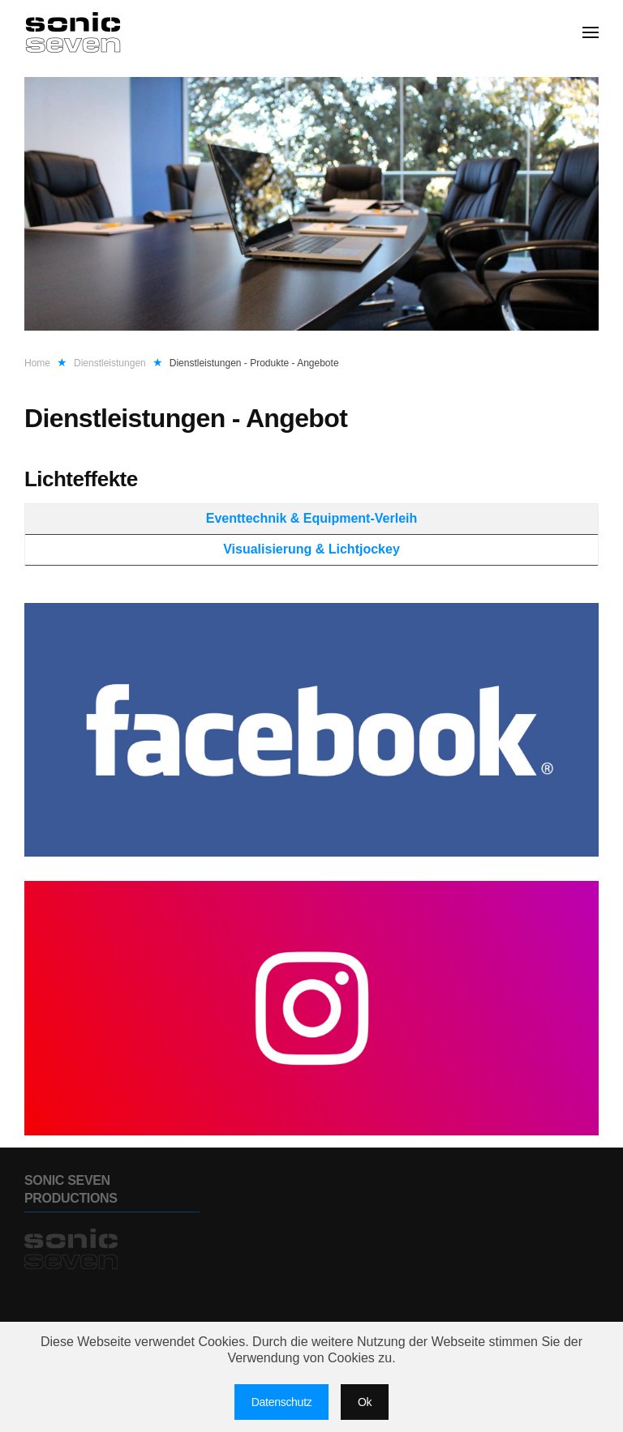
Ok (365, 1402)
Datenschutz (281, 1402)
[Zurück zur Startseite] (75, 32)
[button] (590, 32)
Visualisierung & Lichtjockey (311, 549)
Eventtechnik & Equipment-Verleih (312, 518)
